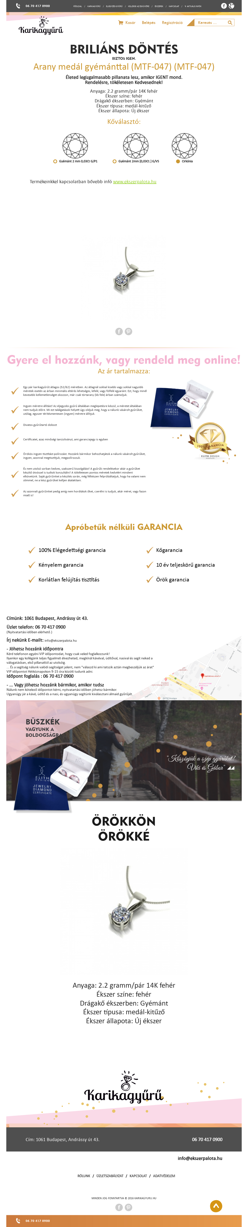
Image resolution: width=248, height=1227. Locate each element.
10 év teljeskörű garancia (185, 564)
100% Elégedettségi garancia (72, 550)
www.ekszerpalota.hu (134, 181)
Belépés (148, 22)
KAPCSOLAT (174, 6)
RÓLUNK (84, 1176)
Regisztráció (172, 22)
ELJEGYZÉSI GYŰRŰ (114, 6)
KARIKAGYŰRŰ (94, 6)
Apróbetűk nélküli (123, 526)
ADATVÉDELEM (164, 1176)
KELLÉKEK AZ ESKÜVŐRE (138, 6)
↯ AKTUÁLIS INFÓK (193, 6)
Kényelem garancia (61, 564)
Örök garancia (172, 579)
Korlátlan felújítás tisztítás (69, 579)
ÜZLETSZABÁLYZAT (109, 1176)
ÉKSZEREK (159, 6)
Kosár (130, 22)
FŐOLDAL (77, 6)
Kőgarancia (169, 550)
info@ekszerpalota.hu (200, 1158)
